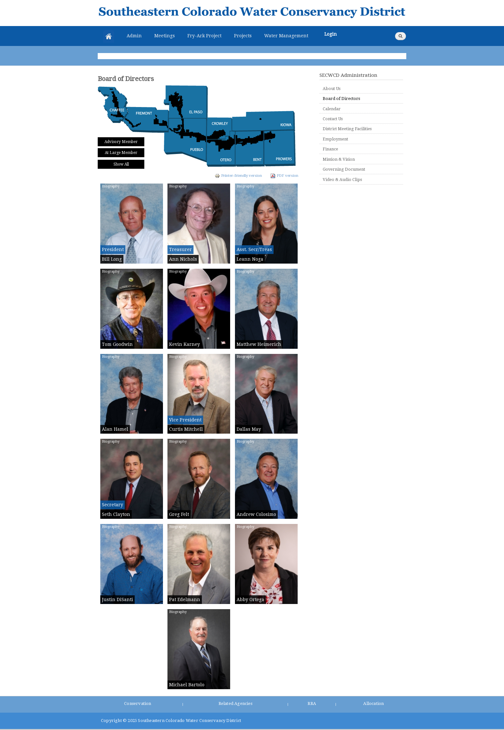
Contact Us (333, 118)
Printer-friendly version (238, 175)
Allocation (373, 703)
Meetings (164, 35)
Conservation (137, 703)
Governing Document (344, 169)
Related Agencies (235, 703)
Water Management (286, 35)
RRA (312, 703)
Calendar (332, 108)
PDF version (284, 175)
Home (108, 36)
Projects (243, 35)
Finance (330, 149)
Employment (335, 139)
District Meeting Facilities (347, 128)
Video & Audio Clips (342, 179)
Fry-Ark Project (204, 35)
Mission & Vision (339, 159)
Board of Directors (341, 98)
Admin (134, 35)
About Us (331, 88)
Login (330, 34)
